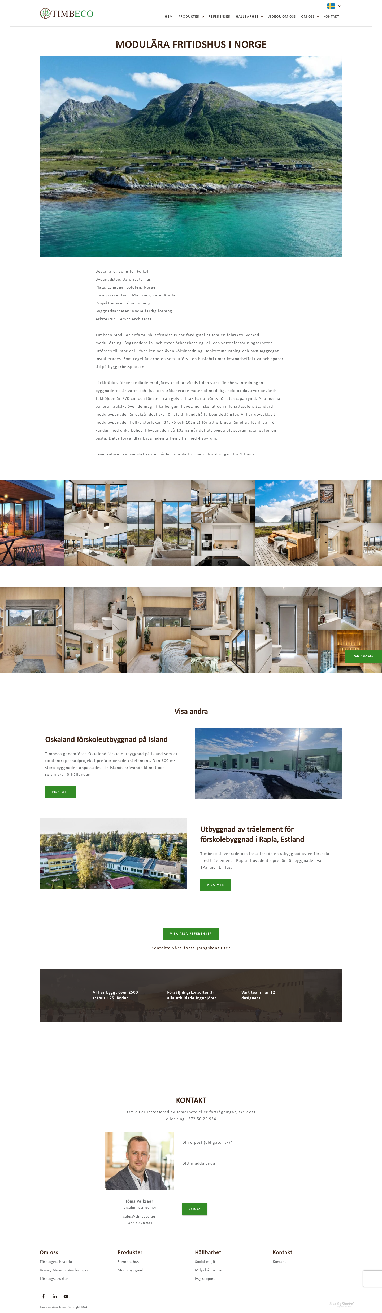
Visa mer (60, 792)
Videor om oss (282, 17)
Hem (169, 17)
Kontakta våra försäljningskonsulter (191, 948)
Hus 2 (249, 454)
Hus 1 (237, 454)
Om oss (308, 17)
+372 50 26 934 (139, 1223)
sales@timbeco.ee (139, 1217)
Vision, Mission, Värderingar (64, 1270)
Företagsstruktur (54, 1279)
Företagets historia (56, 1262)
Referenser (220, 17)
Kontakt (331, 17)
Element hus (128, 1262)
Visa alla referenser (191, 933)
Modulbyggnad (130, 1270)
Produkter (188, 17)
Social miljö (205, 1262)
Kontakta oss (363, 656)
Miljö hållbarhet (209, 1270)
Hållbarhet (247, 17)
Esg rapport (205, 1279)
